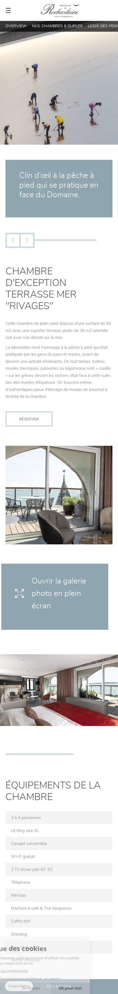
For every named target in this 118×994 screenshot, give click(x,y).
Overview (16, 26)
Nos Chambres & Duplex (57, 26)
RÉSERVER (29, 419)
